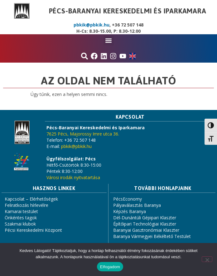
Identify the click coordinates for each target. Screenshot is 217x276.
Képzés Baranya (129, 211)
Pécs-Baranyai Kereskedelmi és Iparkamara (127, 11)
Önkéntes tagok (21, 218)
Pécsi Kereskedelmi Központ (33, 230)
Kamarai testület (21, 211)
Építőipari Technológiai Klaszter (144, 224)
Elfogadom (110, 266)
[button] (109, 40)
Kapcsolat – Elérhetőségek (31, 199)
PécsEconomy (127, 199)
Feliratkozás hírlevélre (26, 205)
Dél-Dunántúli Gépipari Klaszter (144, 218)
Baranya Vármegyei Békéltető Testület (152, 236)
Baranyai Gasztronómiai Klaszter (146, 230)
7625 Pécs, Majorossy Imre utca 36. (82, 134)
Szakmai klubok (20, 224)
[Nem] (207, 259)
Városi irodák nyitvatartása (73, 177)
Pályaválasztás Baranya (137, 205)
